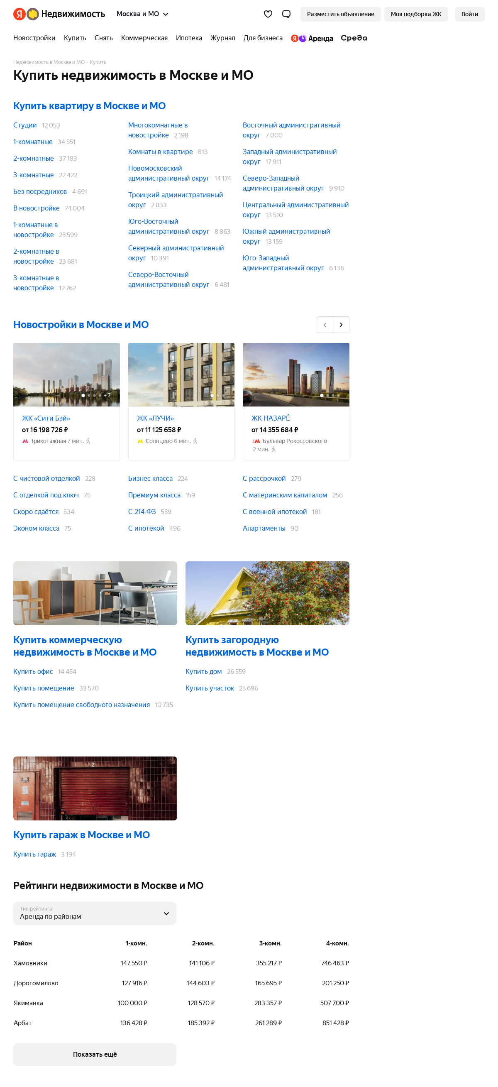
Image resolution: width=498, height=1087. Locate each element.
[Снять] (103, 38)
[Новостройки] (36, 38)
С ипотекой (146, 528)
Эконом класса (36, 528)
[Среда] (352, 38)
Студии (25, 125)
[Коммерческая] (144, 38)
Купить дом (204, 672)
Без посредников (40, 192)
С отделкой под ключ (46, 495)
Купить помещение (43, 688)
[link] (470, 14)
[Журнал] (222, 38)
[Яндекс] (19, 14)
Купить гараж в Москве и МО (81, 835)
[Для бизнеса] (263, 38)
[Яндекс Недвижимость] (66, 14)
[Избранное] (268, 14)
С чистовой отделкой (46, 478)
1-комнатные (33, 142)
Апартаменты (264, 528)
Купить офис (33, 672)
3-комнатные (33, 175)
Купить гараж (34, 854)
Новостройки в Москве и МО (81, 325)
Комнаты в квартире (160, 152)
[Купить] (75, 38)
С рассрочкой (264, 478)
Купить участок (210, 688)
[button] (286, 14)
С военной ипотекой (275, 512)
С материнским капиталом (285, 495)
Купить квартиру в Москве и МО (89, 106)
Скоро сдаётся (36, 512)
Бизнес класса (150, 478)
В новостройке (36, 208)
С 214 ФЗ (142, 512)
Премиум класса (154, 495)
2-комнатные (33, 158)
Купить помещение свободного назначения (81, 705)
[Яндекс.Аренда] (312, 38)
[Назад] (325, 324)
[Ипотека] (189, 38)
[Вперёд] (341, 324)
